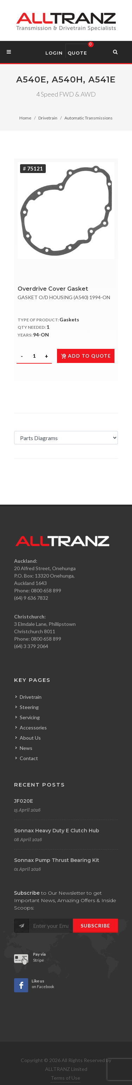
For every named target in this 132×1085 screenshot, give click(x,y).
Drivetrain (47, 118)
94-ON (41, 335)
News (26, 748)
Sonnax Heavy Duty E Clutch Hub (56, 830)
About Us (30, 738)
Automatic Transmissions (88, 118)
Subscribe (95, 926)
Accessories (33, 727)
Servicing (30, 717)
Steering (29, 707)
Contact (29, 758)
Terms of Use (65, 1078)
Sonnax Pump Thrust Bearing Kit (56, 860)
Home (25, 118)
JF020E (23, 801)
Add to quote (86, 356)
